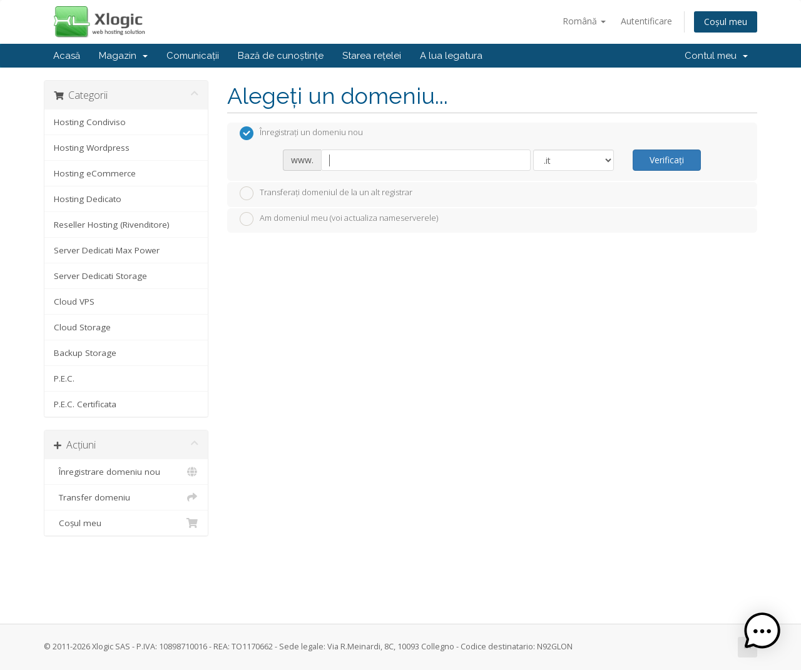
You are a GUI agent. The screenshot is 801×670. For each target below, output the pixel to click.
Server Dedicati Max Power (107, 250)
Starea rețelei (371, 55)
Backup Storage (85, 352)
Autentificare (646, 21)
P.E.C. (64, 378)
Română (584, 21)
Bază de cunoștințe (281, 55)
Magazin (123, 55)
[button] (762, 631)
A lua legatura (451, 55)
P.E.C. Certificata (85, 404)
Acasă (66, 55)
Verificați (667, 160)
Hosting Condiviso (90, 122)
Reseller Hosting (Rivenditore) (112, 224)
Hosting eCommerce (95, 173)
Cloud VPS (74, 301)
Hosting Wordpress (92, 147)
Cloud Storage (82, 327)
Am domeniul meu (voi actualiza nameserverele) (339, 219)
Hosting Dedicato (87, 199)
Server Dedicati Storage (100, 276)
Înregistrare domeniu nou (126, 471)
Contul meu (716, 55)
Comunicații (192, 55)
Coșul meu (725, 22)
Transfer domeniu (126, 497)
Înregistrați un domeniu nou (301, 133)
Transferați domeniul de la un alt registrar (326, 193)
